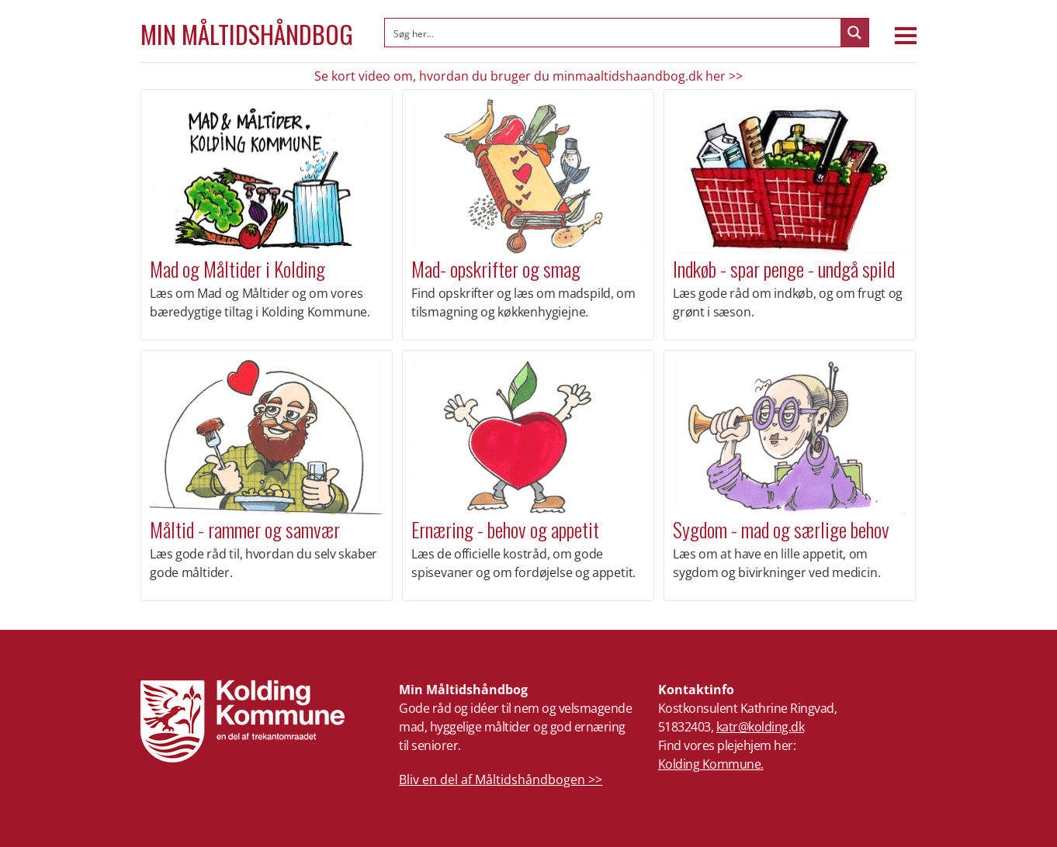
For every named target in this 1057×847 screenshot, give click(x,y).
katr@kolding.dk (760, 726)
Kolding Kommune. (711, 764)
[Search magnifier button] (854, 33)
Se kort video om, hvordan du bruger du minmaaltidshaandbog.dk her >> (528, 76)
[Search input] (613, 32)
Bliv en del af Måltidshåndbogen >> (500, 779)
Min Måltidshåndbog (246, 34)
